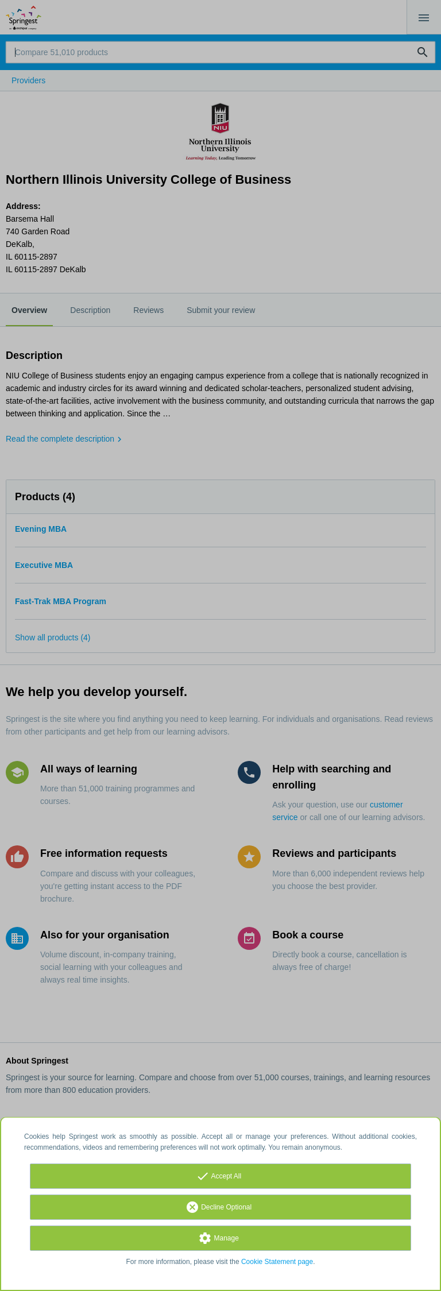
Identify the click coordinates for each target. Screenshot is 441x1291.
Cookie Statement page (277, 1262)
